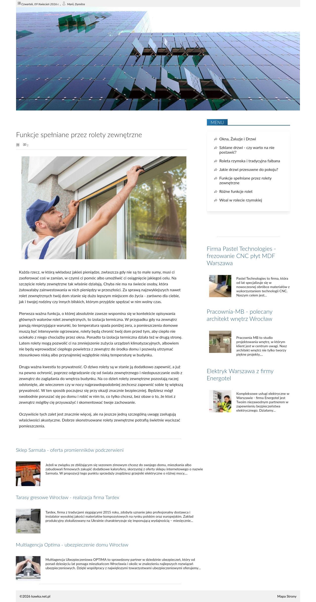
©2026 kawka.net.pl (35, 596)
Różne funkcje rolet (236, 191)
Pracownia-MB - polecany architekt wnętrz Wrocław (239, 315)
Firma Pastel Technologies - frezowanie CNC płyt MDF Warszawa (241, 255)
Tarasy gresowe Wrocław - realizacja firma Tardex (67, 497)
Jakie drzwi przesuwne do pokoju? (248, 169)
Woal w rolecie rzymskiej (240, 200)
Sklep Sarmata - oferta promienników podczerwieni (70, 450)
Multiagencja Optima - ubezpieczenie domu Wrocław (72, 544)
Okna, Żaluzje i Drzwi (237, 138)
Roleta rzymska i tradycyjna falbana (249, 160)
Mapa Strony (286, 596)
